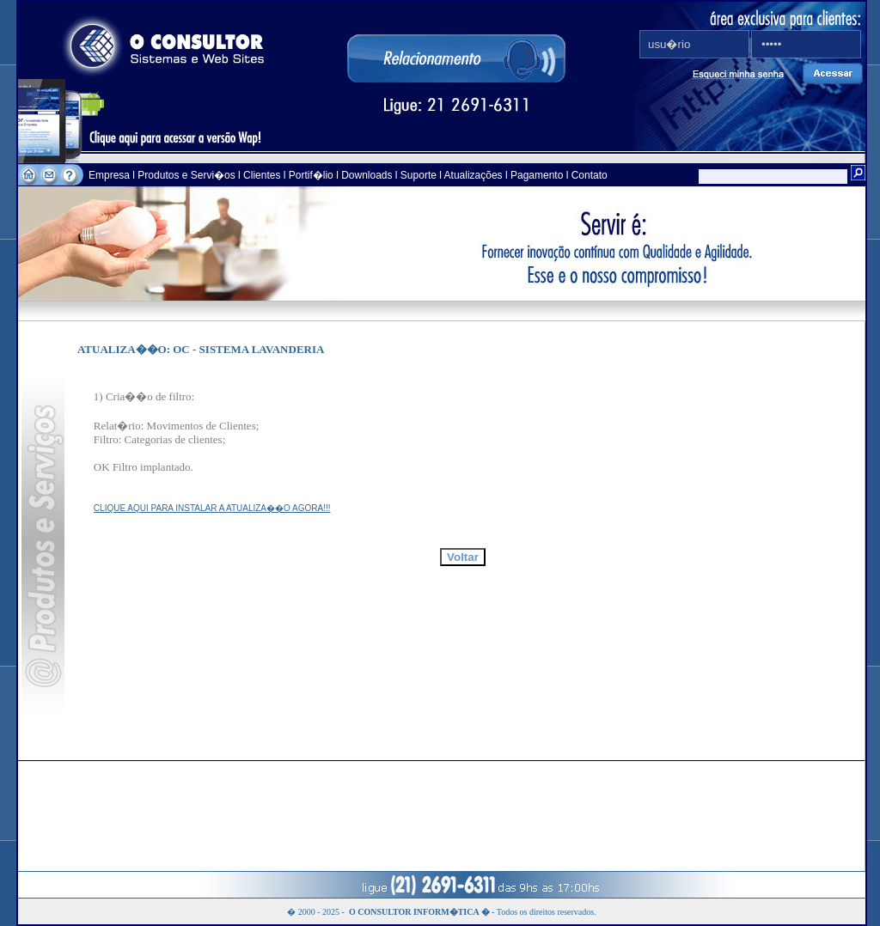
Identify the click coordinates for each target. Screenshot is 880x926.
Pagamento (536, 175)
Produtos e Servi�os (188, 175)
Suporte (418, 175)
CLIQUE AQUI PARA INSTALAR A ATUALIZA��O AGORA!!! (212, 508)
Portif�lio (311, 175)
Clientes (261, 175)
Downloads (366, 175)
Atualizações (473, 175)
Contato (589, 175)
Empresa (110, 175)
